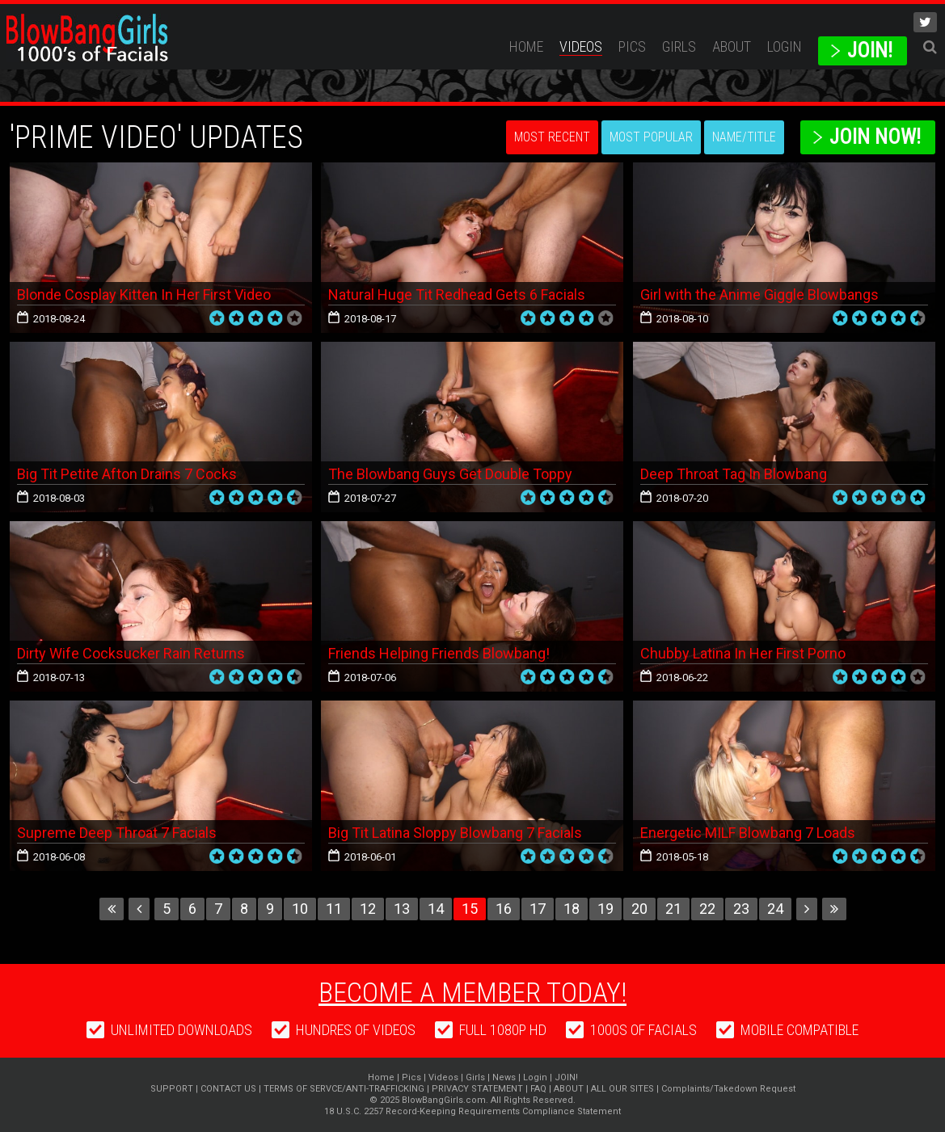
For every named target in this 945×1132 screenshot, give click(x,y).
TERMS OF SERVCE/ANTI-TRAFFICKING (344, 1089)
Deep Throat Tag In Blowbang (733, 473)
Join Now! (875, 137)
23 (741, 908)
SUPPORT (171, 1089)
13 (402, 908)
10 (300, 908)
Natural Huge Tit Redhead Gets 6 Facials (456, 294)
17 (537, 908)
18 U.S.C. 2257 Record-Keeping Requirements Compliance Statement (472, 1111)
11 (334, 908)
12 (368, 908)
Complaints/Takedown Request (728, 1089)
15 (470, 908)
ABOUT (731, 46)
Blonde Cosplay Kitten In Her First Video (144, 294)
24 (775, 908)
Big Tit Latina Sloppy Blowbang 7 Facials (455, 832)
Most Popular (651, 137)
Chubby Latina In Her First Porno (743, 653)
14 (436, 908)
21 (673, 908)
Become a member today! (472, 992)
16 (504, 908)
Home (526, 46)
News (504, 1077)
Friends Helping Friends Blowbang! (439, 653)
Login (784, 46)
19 (605, 908)
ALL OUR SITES (622, 1089)
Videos (580, 46)
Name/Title (744, 137)
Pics (632, 46)
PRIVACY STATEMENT (477, 1089)
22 (707, 908)
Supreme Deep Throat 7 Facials (117, 832)
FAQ (538, 1089)
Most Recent (552, 137)
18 (571, 908)
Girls (679, 46)
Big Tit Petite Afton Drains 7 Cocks (127, 473)
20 (639, 908)
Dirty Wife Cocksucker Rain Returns (131, 653)
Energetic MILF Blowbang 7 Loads (747, 832)
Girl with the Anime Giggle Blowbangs (759, 294)
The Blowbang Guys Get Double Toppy (450, 473)
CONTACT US (228, 1089)
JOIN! (869, 50)
